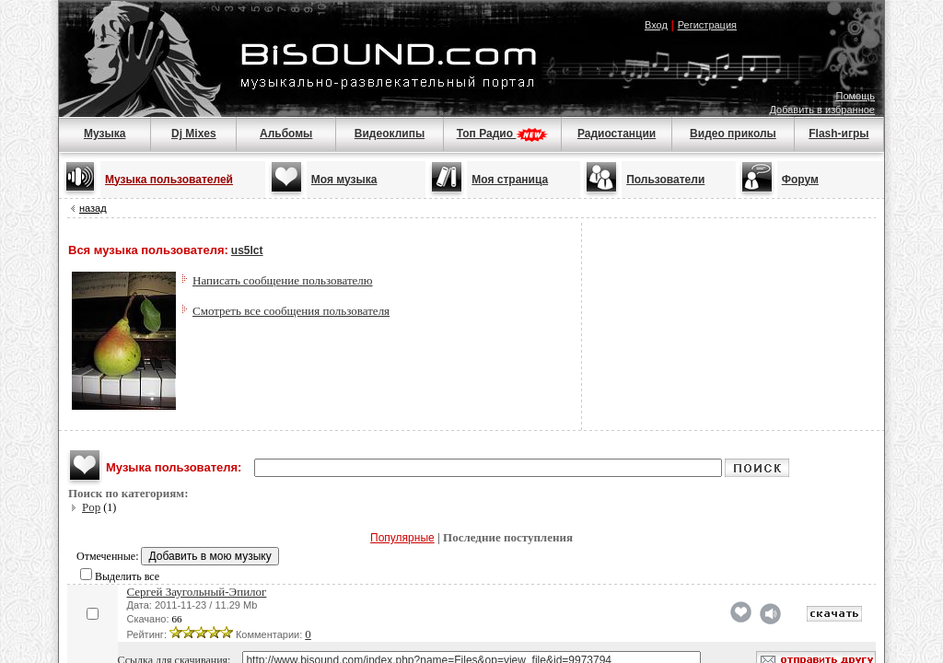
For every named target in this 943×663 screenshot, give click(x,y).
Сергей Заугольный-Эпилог (197, 592)
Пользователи (665, 179)
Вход (656, 24)
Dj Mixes (193, 133)
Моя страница (510, 179)
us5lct (247, 250)
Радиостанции (616, 133)
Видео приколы (733, 133)
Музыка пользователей (169, 179)
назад (93, 208)
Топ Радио (503, 133)
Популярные (402, 537)
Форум (800, 179)
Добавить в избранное (822, 109)
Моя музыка (344, 179)
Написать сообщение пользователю (282, 280)
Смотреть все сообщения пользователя (291, 311)
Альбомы (286, 133)
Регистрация (707, 24)
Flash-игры (838, 133)
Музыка (104, 133)
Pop (91, 507)
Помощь (856, 95)
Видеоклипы (390, 133)
